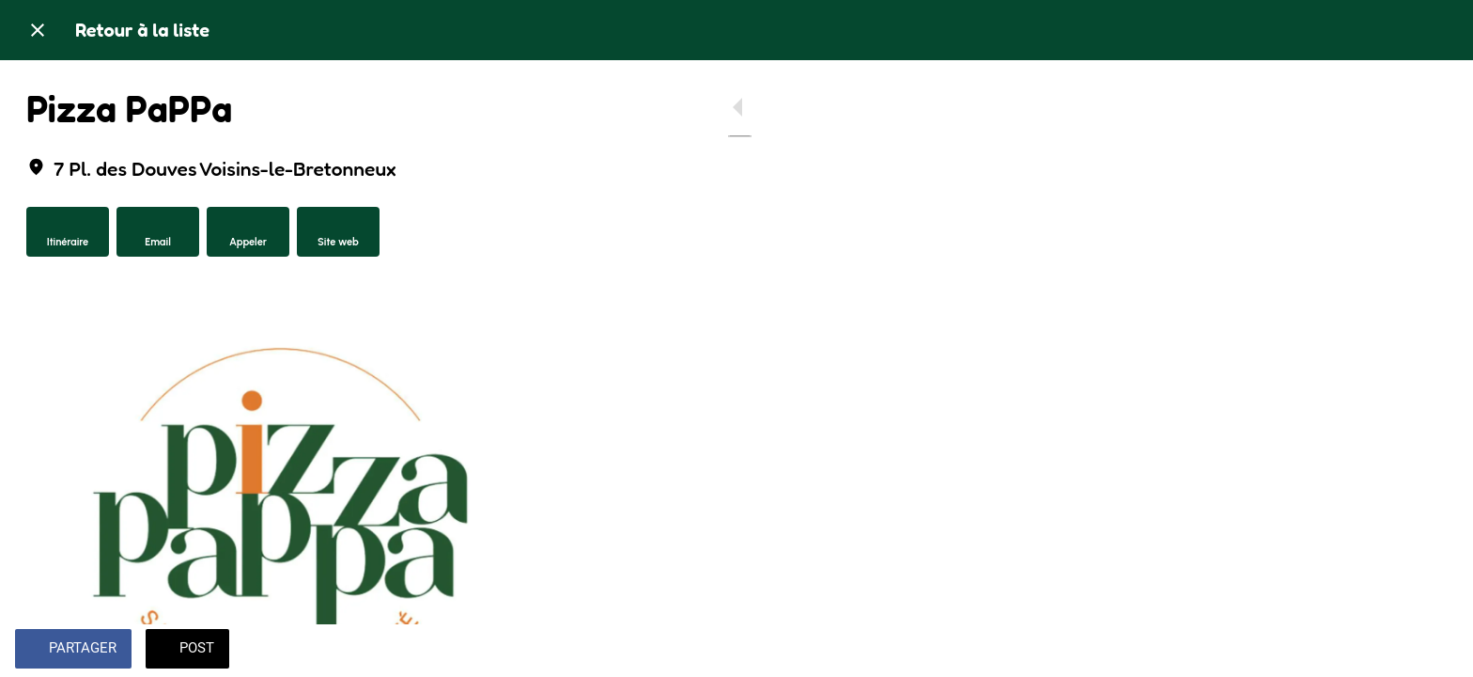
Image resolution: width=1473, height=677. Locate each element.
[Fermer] (37, 30)
